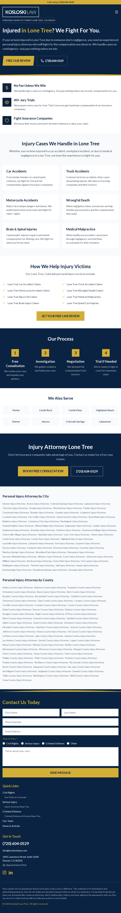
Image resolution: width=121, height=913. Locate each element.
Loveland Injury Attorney (15, 517)
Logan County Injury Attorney (85, 640)
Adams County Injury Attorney (18, 587)
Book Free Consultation (43, 471)
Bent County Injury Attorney (81, 592)
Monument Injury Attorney (81, 552)
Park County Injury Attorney (79, 653)
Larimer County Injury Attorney (80, 636)
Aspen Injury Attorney (87, 565)
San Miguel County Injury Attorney (20, 671)
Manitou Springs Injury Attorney (18, 552)
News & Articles (11, 825)
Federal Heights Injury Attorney (18, 525)
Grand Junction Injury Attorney (72, 517)
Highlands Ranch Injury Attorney (77, 539)
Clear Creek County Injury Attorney (55, 600)
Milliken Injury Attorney (14, 561)
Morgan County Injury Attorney (89, 649)
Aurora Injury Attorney (38, 503)
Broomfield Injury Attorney (102, 517)
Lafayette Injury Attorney (41, 543)
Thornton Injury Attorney (15, 508)
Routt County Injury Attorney (17, 666)
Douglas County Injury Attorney (18, 614)
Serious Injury (30, 743)
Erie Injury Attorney (65, 543)
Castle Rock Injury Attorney (16, 539)
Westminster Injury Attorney (67, 508)
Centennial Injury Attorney (16, 512)
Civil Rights (11, 743)
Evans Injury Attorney (74, 556)
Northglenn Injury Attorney (74, 521)
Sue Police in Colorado (15, 797)
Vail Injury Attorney (65, 565)
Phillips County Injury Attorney (18, 658)
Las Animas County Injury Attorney (20, 640)
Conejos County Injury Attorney (90, 600)
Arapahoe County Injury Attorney (84, 587)
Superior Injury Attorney (88, 543)
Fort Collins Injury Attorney (41, 517)
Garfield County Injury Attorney (82, 618)
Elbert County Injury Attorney (17, 618)
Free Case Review (18, 60)
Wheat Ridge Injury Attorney (49, 525)
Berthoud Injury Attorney (39, 561)
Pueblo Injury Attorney (94, 508)
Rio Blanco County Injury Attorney (51, 662)
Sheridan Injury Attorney (43, 530)
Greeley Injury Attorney (67, 512)
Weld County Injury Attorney (84, 675)
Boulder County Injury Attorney (18, 596)
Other (72, 743)
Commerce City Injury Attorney (43, 521)
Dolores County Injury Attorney (80, 609)
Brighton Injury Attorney (15, 521)
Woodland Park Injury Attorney (51, 552)
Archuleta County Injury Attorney (19, 592)
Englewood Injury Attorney (16, 530)
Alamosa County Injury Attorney (50, 587)
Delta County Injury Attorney (17, 609)
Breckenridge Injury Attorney (17, 569)
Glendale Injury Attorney (50, 534)
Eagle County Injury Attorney (49, 614)
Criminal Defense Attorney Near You (22, 816)
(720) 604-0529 (52, 61)
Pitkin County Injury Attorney (49, 658)
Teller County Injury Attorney (17, 675)
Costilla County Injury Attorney (18, 605)
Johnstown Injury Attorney (99, 556)
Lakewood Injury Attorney (97, 503)
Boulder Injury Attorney (42, 512)
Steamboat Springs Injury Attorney (50, 569)
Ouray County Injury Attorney (48, 653)
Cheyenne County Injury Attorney (19, 600)
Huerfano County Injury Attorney (52, 627)
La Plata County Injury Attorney (18, 636)
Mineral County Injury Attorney (48, 644)
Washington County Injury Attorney (51, 675)
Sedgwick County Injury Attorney (54, 671)
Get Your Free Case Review (61, 316)
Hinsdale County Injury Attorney (19, 627)
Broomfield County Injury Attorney (52, 596)
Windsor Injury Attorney (50, 556)
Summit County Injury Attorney (88, 671)
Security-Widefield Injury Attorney (20, 556)
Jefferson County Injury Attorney (19, 631)
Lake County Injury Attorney (49, 636)
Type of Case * (10, 738)
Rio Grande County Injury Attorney (86, 662)
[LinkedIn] (11, 872)
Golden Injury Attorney (104, 525)
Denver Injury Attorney (14, 503)
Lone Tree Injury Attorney (77, 534)
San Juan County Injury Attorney (84, 666)
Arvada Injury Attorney (40, 508)
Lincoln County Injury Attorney (53, 640)
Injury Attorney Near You (16, 806)
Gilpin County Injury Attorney (17, 622)
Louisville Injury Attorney (15, 543)
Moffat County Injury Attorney (80, 644)
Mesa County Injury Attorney (17, 644)
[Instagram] (4, 872)
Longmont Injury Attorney (93, 512)
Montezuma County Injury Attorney (20, 649)
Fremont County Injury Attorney (49, 618)
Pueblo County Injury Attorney (18, 662)
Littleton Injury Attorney (68, 530)
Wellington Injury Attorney (16, 565)
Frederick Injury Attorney (39, 547)
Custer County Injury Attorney (83, 605)
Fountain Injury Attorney (92, 547)
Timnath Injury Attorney (42, 565)
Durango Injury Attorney (81, 569)
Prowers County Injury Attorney (81, 658)
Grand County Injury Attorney (48, 622)
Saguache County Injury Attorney (49, 666)
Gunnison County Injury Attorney (80, 622)
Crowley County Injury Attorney (51, 605)
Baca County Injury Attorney (51, 592)
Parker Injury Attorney (102, 534)
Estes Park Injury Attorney (66, 561)
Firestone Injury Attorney (65, 547)
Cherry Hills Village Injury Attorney (20, 534)
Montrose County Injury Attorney (55, 649)
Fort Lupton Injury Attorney (94, 561)
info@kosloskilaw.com (15, 850)
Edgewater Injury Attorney (78, 525)
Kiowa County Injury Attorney (52, 631)
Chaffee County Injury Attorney (86, 596)
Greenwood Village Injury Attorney (99, 530)
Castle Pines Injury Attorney (45, 539)
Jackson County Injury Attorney (86, 627)
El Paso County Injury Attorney (81, 614)
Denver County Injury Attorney (48, 609)
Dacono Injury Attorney (14, 547)
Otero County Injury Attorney (17, 653)
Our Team (8, 820)
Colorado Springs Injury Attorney (67, 503)
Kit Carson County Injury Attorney (85, 631)
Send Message (60, 772)
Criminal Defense (53, 743)
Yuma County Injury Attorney (17, 680)
